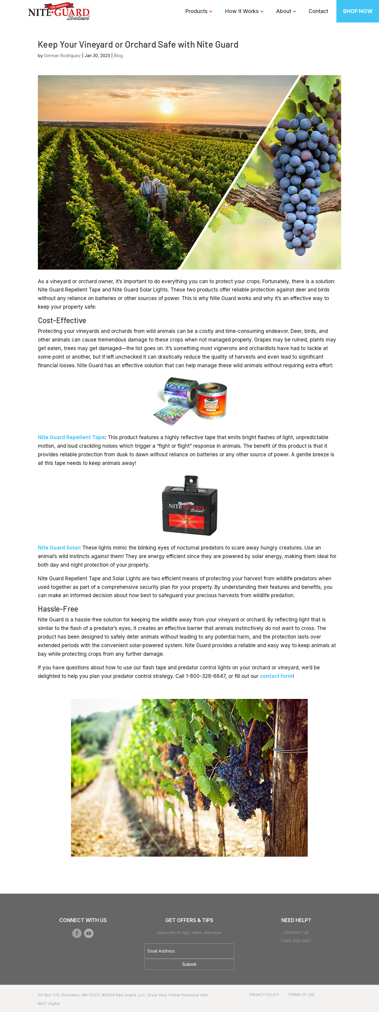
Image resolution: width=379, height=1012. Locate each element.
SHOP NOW (358, 11)
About (283, 11)
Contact (318, 11)
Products (196, 11)
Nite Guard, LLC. (131, 994)
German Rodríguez (62, 55)
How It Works (242, 11)
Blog (118, 55)
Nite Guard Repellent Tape (71, 437)
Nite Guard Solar (58, 548)
